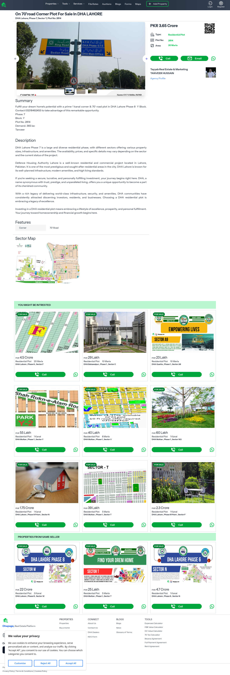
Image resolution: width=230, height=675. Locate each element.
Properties (64, 623)
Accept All (71, 663)
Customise (20, 663)
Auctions (106, 4)
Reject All (45, 663)
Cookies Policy (40, 671)
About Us (92, 623)
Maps (138, 4)
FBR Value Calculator (154, 627)
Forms (128, 4)
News (118, 628)
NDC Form (92, 636)
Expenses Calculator (154, 623)
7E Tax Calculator (152, 635)
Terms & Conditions (24, 671)
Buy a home (64, 628)
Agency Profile (157, 78)
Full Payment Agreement (156, 642)
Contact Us (93, 628)
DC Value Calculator (153, 631)
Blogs (118, 4)
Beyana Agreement (153, 638)
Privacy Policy (9, 671)
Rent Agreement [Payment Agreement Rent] (152, 646)
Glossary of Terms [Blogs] (124, 632)
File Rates (93, 4)
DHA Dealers (93, 632)
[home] (3, 4)
